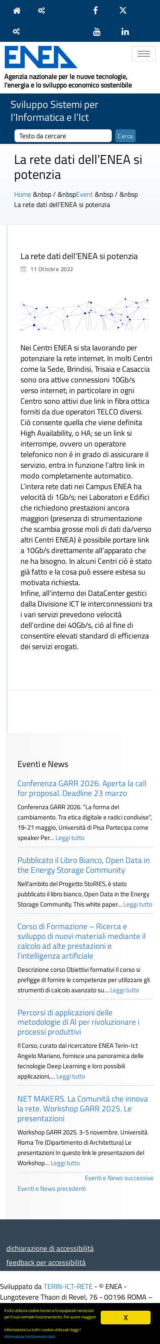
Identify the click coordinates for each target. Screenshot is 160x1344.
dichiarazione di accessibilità (50, 1248)
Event (84, 194)
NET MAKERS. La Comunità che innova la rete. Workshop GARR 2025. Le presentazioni (82, 1108)
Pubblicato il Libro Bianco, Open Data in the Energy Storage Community (83, 865)
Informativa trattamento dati (29, 1336)
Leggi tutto (69, 838)
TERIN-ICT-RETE (68, 1286)
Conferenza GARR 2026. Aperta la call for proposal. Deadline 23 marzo (81, 788)
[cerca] (63, 135)
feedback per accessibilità (46, 1262)
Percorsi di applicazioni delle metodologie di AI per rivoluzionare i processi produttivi (78, 1022)
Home (22, 194)
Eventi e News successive (119, 1178)
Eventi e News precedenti (51, 1188)
